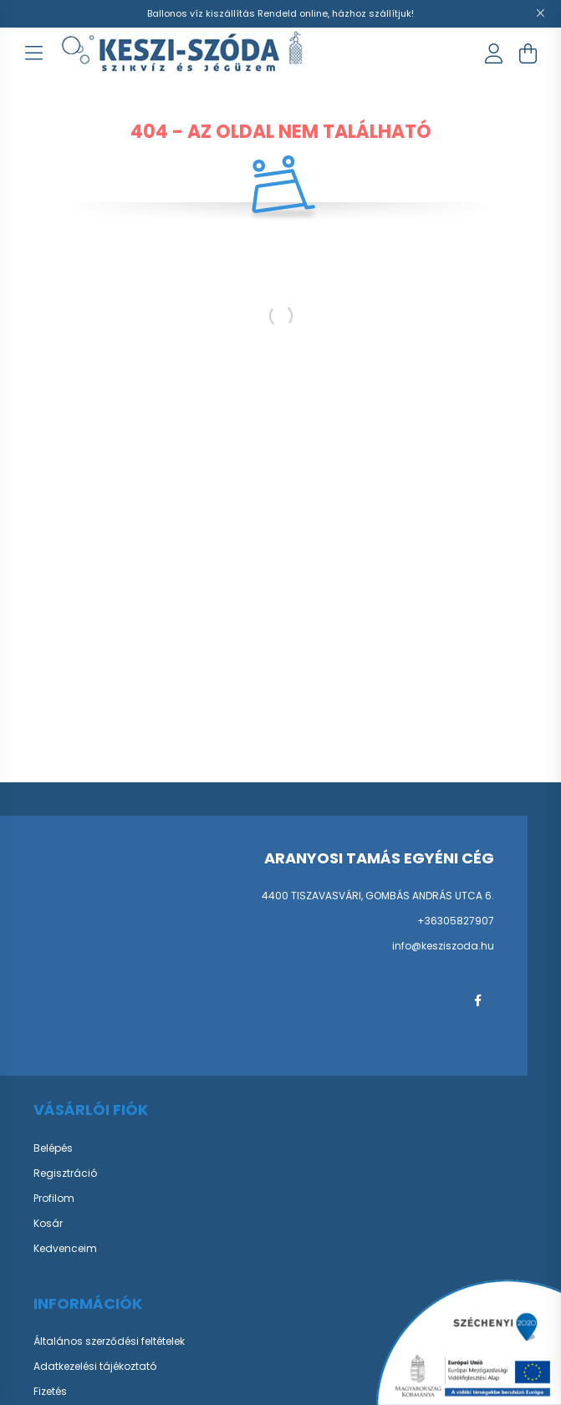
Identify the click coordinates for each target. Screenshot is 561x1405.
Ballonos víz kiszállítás (202, 13)
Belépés (53, 1148)
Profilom (53, 1198)
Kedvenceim (65, 1249)
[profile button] (494, 53)
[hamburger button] (33, 53)
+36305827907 (455, 921)
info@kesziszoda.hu (443, 946)
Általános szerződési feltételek (109, 1341)
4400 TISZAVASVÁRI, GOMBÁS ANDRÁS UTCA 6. (378, 895)
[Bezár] (540, 13)
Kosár (48, 1223)
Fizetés (50, 1391)
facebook (477, 1000)
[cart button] (527, 53)
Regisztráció (65, 1173)
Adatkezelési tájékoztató (94, 1366)
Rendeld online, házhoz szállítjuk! (336, 13)
